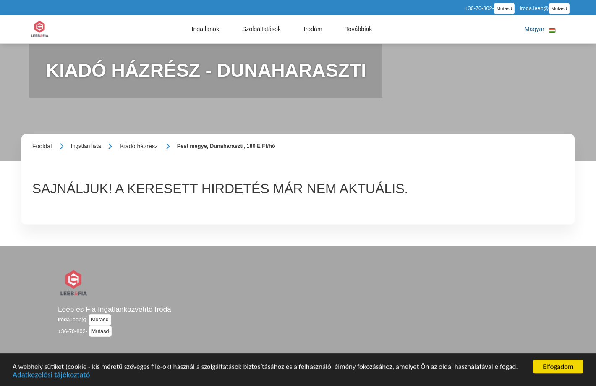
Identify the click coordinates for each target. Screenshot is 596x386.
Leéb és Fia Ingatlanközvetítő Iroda (114, 309)
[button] (205, 29)
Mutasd (504, 8)
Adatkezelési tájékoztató (51, 378)
